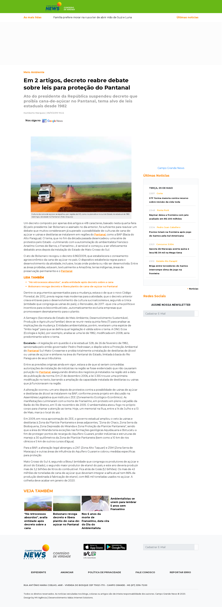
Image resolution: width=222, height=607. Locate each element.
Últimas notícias (187, 17)
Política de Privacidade (104, 572)
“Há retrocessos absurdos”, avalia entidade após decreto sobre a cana (70, 282)
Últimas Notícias (156, 175)
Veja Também (38, 491)
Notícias (192, 289)
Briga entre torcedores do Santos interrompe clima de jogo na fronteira (168, 270)
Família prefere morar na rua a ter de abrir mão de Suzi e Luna (92, 17)
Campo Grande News (171, 168)
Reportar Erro (180, 572)
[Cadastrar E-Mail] (169, 314)
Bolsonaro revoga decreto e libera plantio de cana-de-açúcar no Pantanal (73, 286)
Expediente (38, 572)
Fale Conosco (145, 572)
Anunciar (67, 572)
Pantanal (100, 234)
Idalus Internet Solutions (80, 597)
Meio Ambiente (34, 72)
